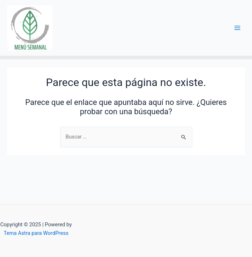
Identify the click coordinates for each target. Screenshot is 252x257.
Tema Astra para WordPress (36, 233)
